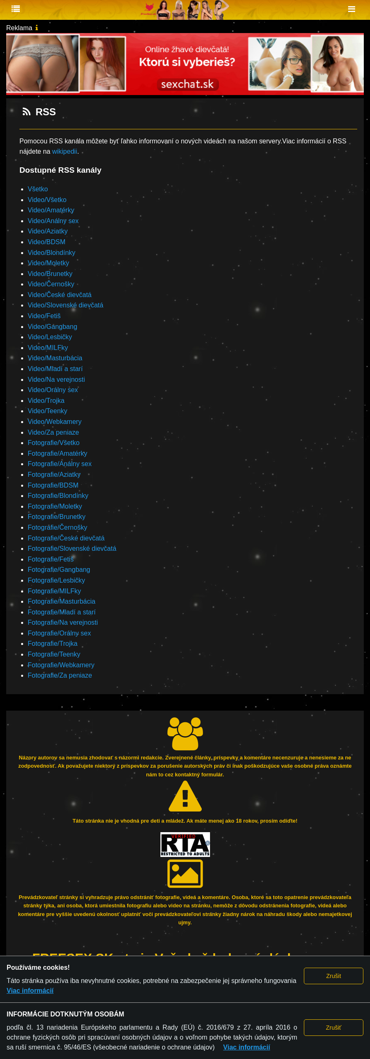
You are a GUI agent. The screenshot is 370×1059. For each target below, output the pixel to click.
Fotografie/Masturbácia (61, 601)
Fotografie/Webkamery (61, 665)
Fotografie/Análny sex (60, 463)
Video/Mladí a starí (55, 368)
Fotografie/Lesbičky (56, 580)
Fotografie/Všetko (53, 442)
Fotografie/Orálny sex (59, 633)
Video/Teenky (47, 410)
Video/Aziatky (48, 231)
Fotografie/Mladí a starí (62, 612)
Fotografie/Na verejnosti (63, 622)
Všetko (38, 189)
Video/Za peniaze (53, 432)
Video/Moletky (48, 263)
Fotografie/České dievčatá (66, 538)
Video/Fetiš (44, 315)
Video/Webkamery (54, 421)
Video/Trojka (46, 400)
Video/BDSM (46, 241)
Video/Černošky (51, 284)
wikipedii (64, 151)
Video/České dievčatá (59, 294)
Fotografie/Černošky (57, 527)
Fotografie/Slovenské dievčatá (72, 548)
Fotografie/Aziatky (54, 474)
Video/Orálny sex (53, 389)
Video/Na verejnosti (56, 379)
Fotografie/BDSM (53, 485)
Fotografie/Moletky (55, 506)
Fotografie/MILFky (54, 591)
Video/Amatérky (51, 210)
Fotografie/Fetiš (51, 559)
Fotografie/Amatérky (57, 453)
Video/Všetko (47, 199)
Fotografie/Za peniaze (60, 675)
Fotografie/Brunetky (57, 516)
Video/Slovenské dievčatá (65, 305)
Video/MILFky (48, 347)
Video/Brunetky (50, 273)
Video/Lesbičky (50, 336)
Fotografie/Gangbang (59, 569)
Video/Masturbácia (55, 358)
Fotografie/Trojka (52, 643)
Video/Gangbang (52, 326)
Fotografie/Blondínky (58, 495)
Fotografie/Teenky (54, 654)
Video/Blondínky (51, 252)
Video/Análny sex (53, 220)
